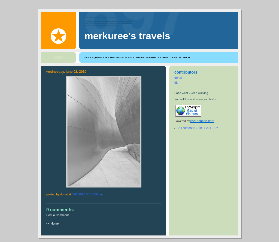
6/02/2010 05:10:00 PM (87, 194)
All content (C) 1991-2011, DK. (198, 127)
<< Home (52, 223)
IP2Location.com (202, 121)
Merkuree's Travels (127, 36)
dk (176, 82)
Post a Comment (57, 215)
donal (178, 77)
